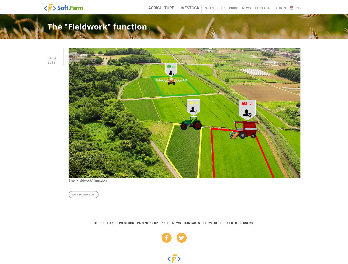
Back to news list (83, 194)
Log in (281, 8)
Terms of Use (213, 223)
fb (167, 238)
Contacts (263, 8)
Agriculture (161, 8)
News (246, 8)
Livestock (188, 8)
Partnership (214, 8)
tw (182, 238)
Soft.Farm (66, 7)
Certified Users (240, 223)
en (298, 8)
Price (233, 8)
